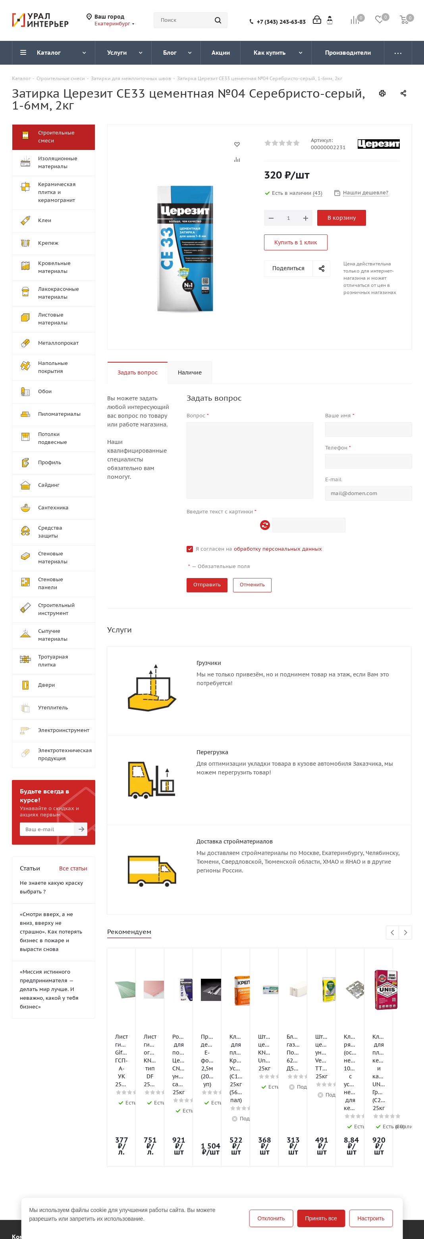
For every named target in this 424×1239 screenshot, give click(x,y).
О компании (29, 1191)
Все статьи (73, 868)
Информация (111, 1177)
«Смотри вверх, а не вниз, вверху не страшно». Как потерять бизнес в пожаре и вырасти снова (51, 932)
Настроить (370, 1218)
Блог (178, 1191)
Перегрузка (212, 752)
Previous (392, 933)
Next (405, 933)
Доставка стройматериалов (235, 841)
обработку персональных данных (278, 549)
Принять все (321, 1218)
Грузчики (209, 663)
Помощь (103, 1191)
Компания (27, 1177)
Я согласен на (259, 549)
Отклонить (271, 1218)
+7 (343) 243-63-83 (281, 21)
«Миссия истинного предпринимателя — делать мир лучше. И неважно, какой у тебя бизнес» (49, 989)
